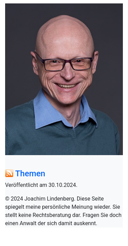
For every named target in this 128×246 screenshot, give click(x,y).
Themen (30, 173)
